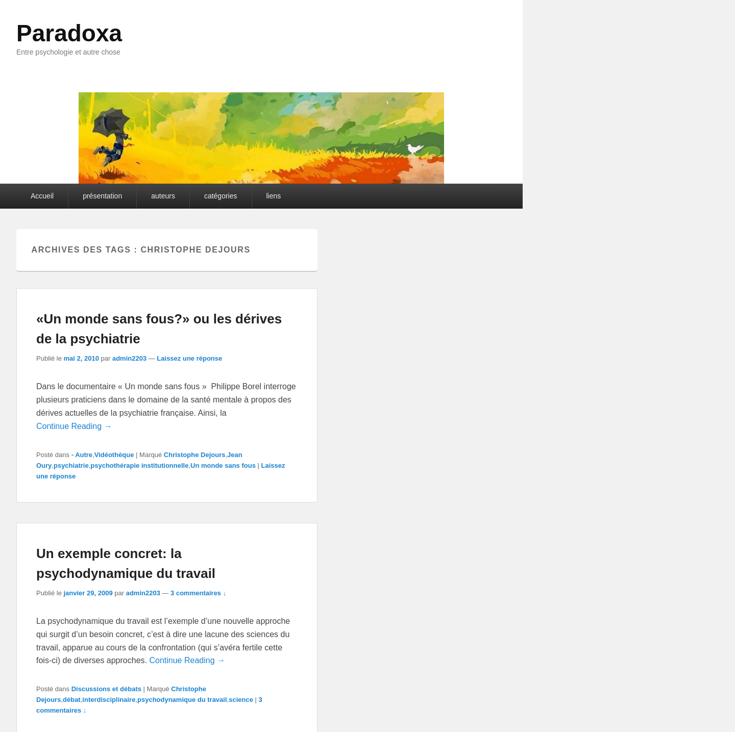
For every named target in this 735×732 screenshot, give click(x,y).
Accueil (42, 196)
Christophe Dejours (195, 455)
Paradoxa (69, 33)
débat (72, 699)
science (241, 699)
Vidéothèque (114, 455)
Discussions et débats (106, 689)
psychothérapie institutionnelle (139, 465)
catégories (220, 196)
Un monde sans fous (223, 465)
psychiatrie (71, 465)
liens (273, 196)
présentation (102, 196)
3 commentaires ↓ (198, 593)
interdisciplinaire (108, 699)
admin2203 (129, 358)
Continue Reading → (74, 426)
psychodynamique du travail (182, 699)
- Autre (81, 455)
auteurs (163, 196)
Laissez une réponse (189, 358)
